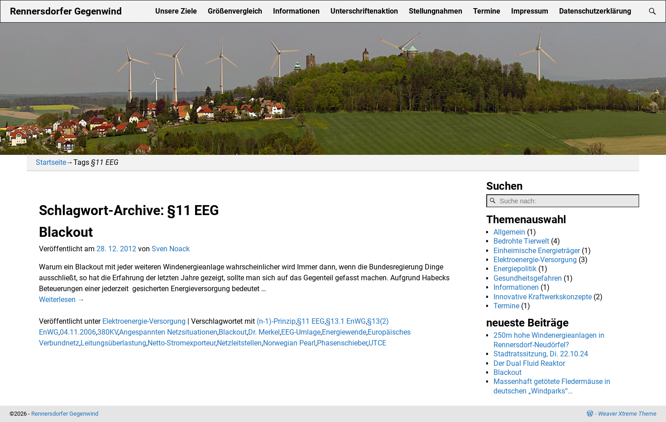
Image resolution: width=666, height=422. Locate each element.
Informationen (296, 11)
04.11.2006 (78, 332)
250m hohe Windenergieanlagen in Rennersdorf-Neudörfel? (549, 340)
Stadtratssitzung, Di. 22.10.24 (541, 354)
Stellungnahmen (435, 11)
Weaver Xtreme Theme (627, 413)
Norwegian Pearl (289, 343)
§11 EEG (311, 321)
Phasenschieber (342, 343)
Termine (486, 11)
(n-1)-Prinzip (276, 321)
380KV (107, 332)
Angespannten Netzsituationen (168, 332)
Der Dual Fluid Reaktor (529, 363)
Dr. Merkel (264, 332)
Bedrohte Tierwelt (521, 241)
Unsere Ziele (176, 11)
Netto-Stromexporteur (182, 343)
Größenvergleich (235, 11)
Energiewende (344, 332)
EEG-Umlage (301, 332)
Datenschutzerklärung (595, 11)
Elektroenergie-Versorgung (144, 321)
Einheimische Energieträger (537, 250)
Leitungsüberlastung (113, 343)
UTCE (377, 343)
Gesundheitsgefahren (528, 278)
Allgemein (509, 232)
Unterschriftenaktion (364, 11)
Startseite (51, 162)
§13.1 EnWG (346, 321)
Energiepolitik (515, 268)
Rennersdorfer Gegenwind (66, 11)
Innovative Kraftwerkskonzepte (543, 297)
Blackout (66, 232)
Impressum (529, 11)
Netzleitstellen (239, 343)
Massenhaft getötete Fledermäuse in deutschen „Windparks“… (552, 386)
